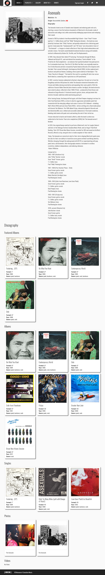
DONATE (56, 3)
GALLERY (38, 3)
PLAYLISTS (29, 3)
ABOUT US (47, 3)
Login (82, 3)
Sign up (77, 3)
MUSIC (19, 3)
